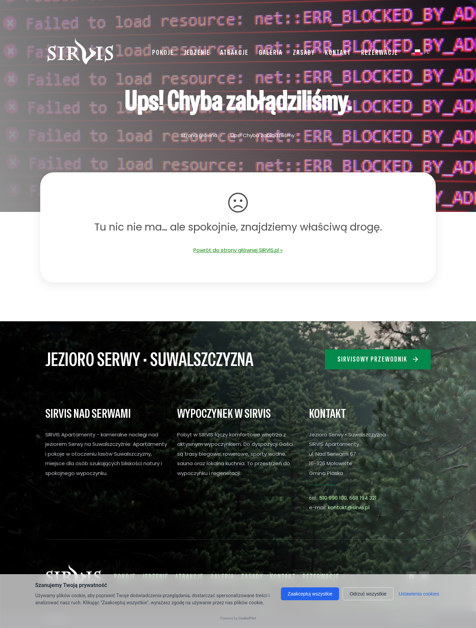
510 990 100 (333, 497)
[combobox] (419, 52)
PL (419, 52)
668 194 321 (363, 497)
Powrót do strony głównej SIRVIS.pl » (238, 250)
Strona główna (199, 135)
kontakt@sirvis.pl (349, 507)
